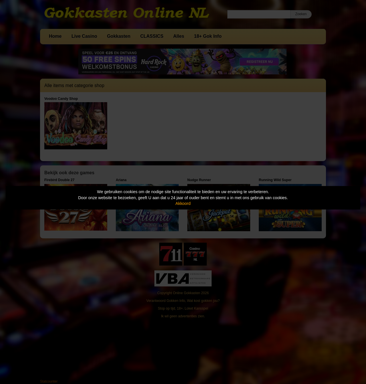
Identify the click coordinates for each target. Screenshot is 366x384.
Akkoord (183, 203)
